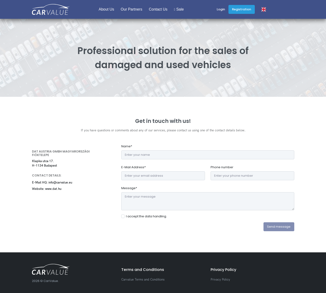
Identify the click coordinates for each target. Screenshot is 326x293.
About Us (106, 9)
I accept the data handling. (146, 216)
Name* (126, 146)
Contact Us (158, 9)
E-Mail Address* (133, 167)
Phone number (222, 167)
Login (221, 9)
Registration (241, 9)
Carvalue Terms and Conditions (143, 279)
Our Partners (131, 9)
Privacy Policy (220, 279)
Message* (129, 188)
